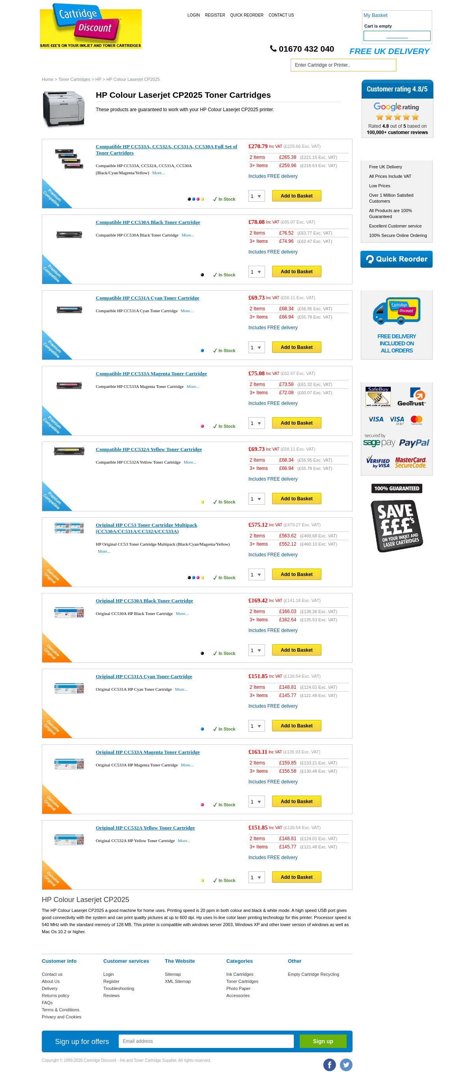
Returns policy (55, 995)
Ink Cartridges (102, 66)
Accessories (238, 995)
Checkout (397, 36)
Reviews (111, 995)
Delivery (50, 988)
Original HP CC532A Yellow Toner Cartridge (145, 828)
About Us (51, 981)
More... (158, 172)
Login (194, 15)
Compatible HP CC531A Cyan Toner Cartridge (147, 298)
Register (215, 15)
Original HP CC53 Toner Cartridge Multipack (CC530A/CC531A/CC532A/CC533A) (146, 528)
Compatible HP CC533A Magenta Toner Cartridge (151, 374)
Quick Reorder (246, 15)
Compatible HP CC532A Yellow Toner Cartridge (149, 449)
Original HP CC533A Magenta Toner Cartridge (148, 752)
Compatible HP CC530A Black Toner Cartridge (148, 222)
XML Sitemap (178, 981)
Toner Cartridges (161, 66)
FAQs (47, 1002)
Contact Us (281, 15)
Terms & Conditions (60, 1009)
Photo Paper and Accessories (238, 66)
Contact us (52, 974)
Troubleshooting (118, 988)
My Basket (376, 15)
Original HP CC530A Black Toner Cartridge (144, 601)
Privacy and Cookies (61, 1016)
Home (57, 66)
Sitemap (173, 974)
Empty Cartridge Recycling (313, 974)
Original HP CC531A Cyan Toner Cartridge (144, 676)
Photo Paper (238, 988)
